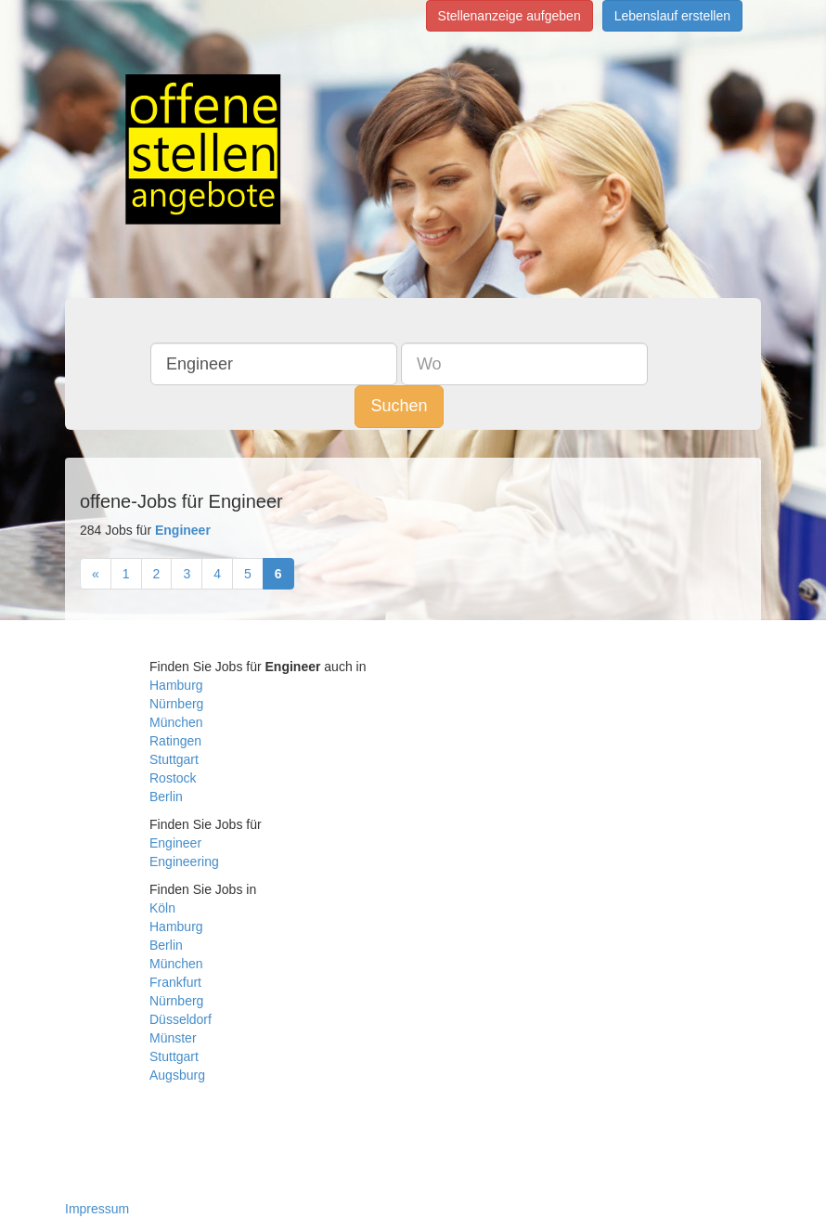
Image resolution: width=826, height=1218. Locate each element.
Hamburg (176, 685)
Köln (162, 908)
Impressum (97, 1208)
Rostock (173, 778)
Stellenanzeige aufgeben (509, 15)
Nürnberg (176, 703)
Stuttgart (174, 759)
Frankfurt (175, 982)
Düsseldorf (180, 1019)
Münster (173, 1037)
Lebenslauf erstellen (672, 15)
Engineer (175, 843)
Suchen (398, 405)
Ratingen (175, 740)
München (176, 722)
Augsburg (177, 1075)
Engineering (184, 861)
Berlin (166, 796)
